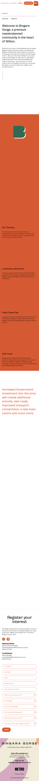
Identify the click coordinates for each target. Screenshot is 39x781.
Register (20, 3)
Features (14, 19)
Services (5, 19)
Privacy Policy (19, 774)
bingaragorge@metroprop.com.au (19, 762)
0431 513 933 (6, 659)
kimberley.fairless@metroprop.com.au (15, 647)
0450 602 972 (7, 649)
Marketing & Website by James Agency (19, 777)
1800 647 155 (19, 761)
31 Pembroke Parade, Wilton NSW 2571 (19, 747)
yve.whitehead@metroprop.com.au (14, 657)
